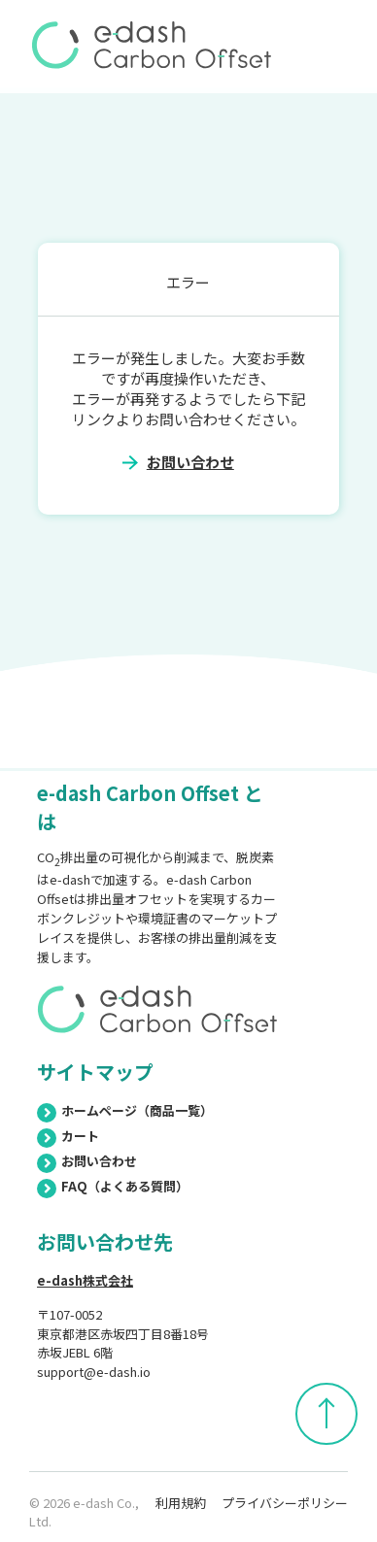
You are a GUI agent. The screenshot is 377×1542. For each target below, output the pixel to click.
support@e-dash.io (94, 1371)
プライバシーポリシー (285, 1502)
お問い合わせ (190, 462)
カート (68, 1135)
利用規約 (180, 1502)
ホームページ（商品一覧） (125, 1110)
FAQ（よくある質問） (112, 1186)
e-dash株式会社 (85, 1280)
